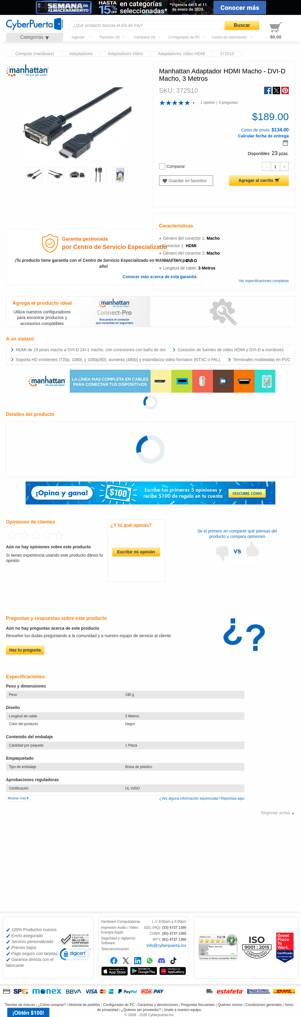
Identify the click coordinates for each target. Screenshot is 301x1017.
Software (108, 943)
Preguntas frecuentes (198, 1005)
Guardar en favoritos (187, 180)
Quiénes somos (230, 1005)
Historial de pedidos (84, 1005)
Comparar (172, 166)
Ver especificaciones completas (264, 281)
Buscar (242, 25)
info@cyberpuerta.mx (166, 945)
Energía (107, 932)
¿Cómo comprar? (52, 1005)
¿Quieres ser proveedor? (141, 1010)
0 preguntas (228, 102)
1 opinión (207, 102)
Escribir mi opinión (136, 551)
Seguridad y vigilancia (118, 938)
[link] (75, 955)
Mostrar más (17, 798)
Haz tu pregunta (25, 650)
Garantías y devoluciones (158, 1005)
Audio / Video (127, 927)
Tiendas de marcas (20, 1005)
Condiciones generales (264, 1005)
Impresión (109, 927)
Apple (118, 932)
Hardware (108, 922)
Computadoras (128, 922)
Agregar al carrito (255, 180)
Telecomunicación (115, 949)
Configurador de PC (119, 1005)
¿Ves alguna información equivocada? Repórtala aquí (201, 798)
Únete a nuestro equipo (182, 1010)
